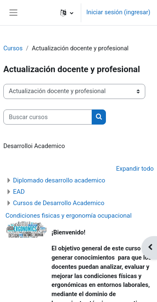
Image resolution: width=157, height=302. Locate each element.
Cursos (13, 48)
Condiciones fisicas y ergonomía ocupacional (68, 215)
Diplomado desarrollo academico (59, 180)
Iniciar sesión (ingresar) (118, 12)
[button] (66, 12)
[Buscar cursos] (47, 117)
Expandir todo (135, 168)
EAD (19, 191)
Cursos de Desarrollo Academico (58, 203)
